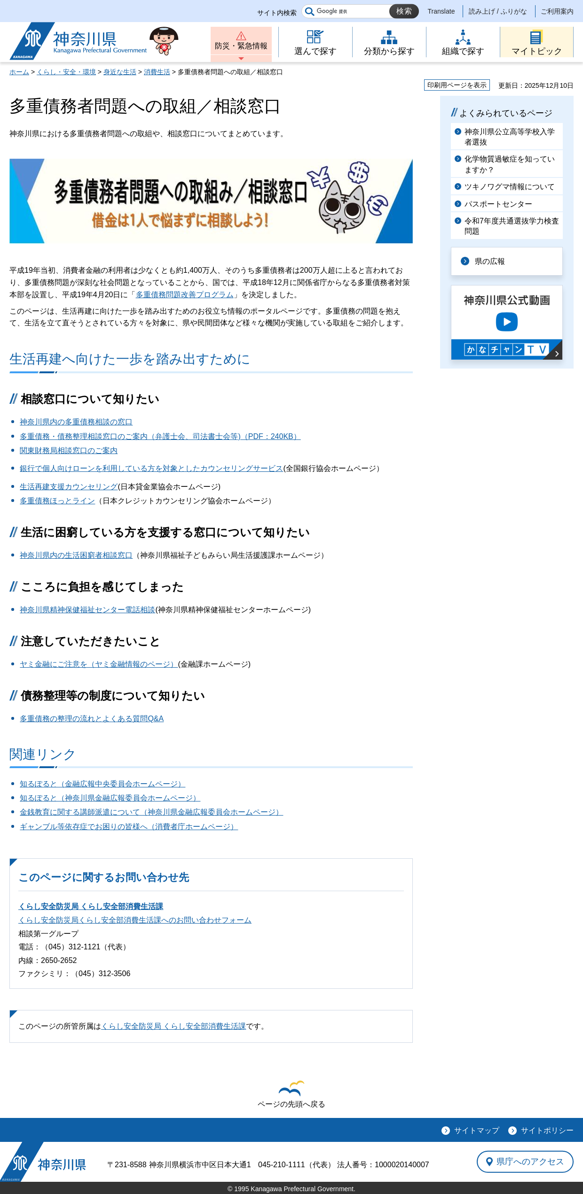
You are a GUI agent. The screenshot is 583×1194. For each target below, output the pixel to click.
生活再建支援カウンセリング (69, 487)
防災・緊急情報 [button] (241, 46)
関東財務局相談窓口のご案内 (69, 450)
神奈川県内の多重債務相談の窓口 (76, 422)
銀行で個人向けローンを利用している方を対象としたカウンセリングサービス (151, 468)
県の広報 (490, 261)
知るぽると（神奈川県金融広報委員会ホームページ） (110, 798)
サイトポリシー (547, 1130)
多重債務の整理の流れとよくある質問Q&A (92, 719)
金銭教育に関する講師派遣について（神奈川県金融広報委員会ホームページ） (151, 812)
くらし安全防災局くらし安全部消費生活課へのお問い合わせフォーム (135, 920)
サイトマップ (476, 1130)
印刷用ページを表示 (457, 85)
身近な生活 (119, 72)
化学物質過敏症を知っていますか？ (510, 164)
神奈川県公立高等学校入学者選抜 (510, 137)
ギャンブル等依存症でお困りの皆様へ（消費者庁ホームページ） (129, 827)
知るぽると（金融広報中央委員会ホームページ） (102, 784)
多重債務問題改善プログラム (185, 295)
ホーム (19, 72)
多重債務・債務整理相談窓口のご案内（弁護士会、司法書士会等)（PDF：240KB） (160, 436)
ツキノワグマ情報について (510, 187)
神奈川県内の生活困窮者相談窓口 (76, 555)
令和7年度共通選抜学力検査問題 (512, 226)
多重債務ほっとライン (57, 501)
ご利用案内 (557, 11)
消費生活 (157, 72)
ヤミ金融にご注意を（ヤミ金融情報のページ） (99, 664)
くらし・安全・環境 (66, 72)
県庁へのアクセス (530, 1161)
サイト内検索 (277, 12)
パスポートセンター (498, 204)
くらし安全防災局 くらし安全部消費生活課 (90, 906)
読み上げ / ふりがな (498, 11)
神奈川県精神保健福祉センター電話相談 (87, 610)
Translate (441, 11)
